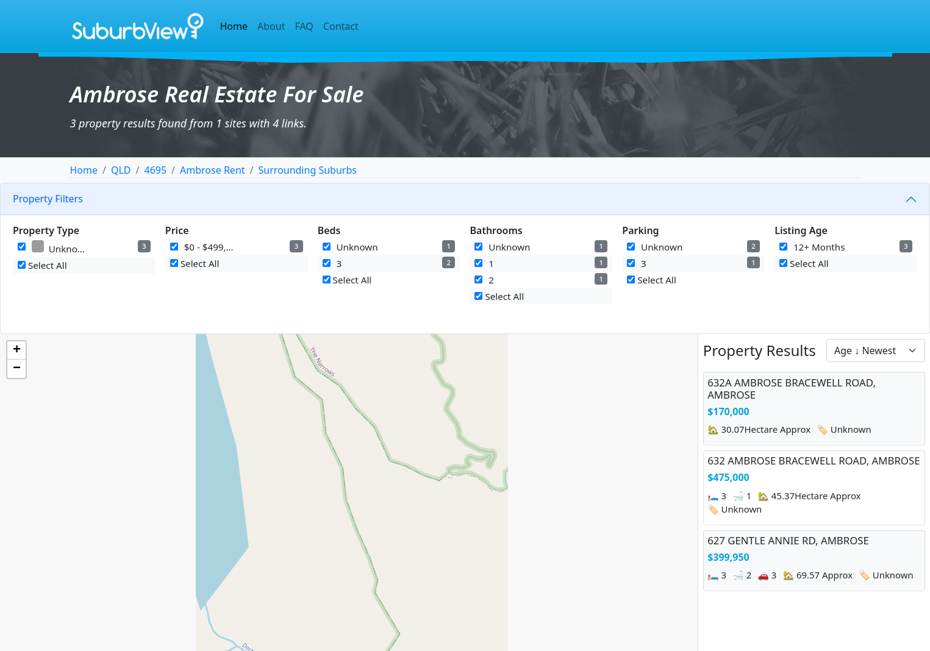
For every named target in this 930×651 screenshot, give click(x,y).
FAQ (304, 26)
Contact (341, 26)
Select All (42, 265)
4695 (156, 170)
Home (234, 26)
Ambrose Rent (212, 170)
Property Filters (48, 198)
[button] (16, 350)
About (271, 26)
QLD (121, 170)
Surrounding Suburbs (308, 170)
